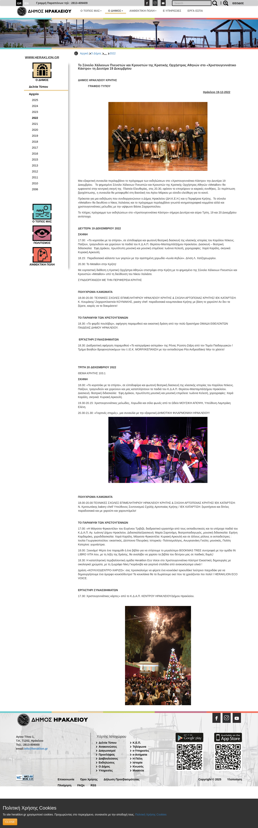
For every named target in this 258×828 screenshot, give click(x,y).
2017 (35, 147)
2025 (35, 100)
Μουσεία (138, 770)
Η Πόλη (137, 758)
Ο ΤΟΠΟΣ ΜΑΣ (91, 10)
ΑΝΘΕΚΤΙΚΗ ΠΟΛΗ (143, 10)
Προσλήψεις (107, 754)
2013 (35, 165)
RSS (93, 785)
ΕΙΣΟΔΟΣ (238, 3)
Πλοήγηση (64, 785)
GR (19, 3)
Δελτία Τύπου (38, 86)
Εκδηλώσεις (107, 762)
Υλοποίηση (234, 779)
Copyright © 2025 (209, 779)
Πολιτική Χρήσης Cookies (150, 814)
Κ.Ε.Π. (137, 742)
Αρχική (84, 53)
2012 (35, 171)
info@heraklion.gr (36, 748)
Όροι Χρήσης (89, 779)
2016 (35, 153)
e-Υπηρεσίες (141, 750)
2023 (35, 111)
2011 (35, 177)
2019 (35, 135)
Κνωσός (138, 766)
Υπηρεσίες (106, 770)
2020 (35, 129)
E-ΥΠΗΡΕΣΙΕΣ (172, 10)
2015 (35, 159)
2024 (35, 106)
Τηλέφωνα (139, 746)
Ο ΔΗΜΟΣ (115, 10)
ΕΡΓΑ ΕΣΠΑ (195, 10)
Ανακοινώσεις (108, 746)
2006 (35, 189)
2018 (35, 141)
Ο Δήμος (96, 53)
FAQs (81, 785)
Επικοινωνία (66, 779)
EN (27, 3)
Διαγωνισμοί (107, 750)
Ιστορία (137, 762)
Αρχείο (34, 94)
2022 (112, 53)
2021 (35, 123)
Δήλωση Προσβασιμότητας (122, 779)
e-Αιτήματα (140, 754)
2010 (35, 183)
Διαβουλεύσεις (108, 758)
